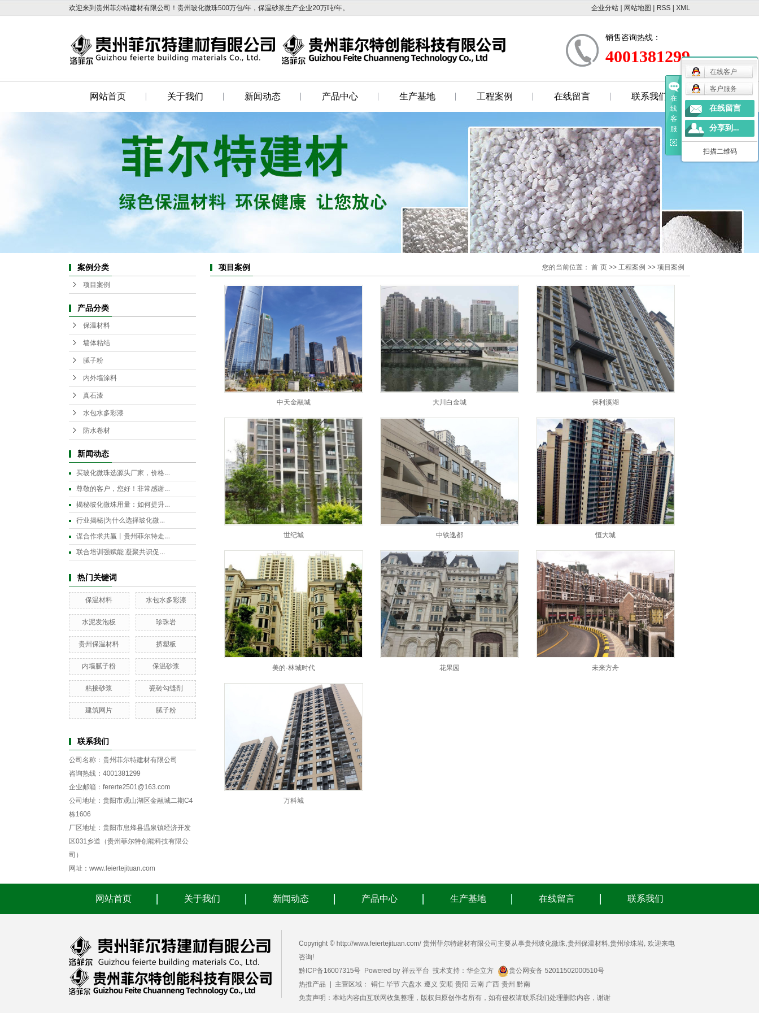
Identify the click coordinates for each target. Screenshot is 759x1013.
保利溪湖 (605, 402)
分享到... (724, 128)
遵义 (431, 984)
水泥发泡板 (99, 622)
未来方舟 (605, 668)
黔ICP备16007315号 (329, 971)
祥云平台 (415, 971)
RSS (664, 8)
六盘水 (412, 984)
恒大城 (605, 535)
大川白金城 (449, 402)
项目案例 (96, 285)
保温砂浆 (166, 666)
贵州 (508, 984)
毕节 (393, 984)
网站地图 (637, 8)
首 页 (599, 267)
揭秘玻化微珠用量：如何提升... (123, 504)
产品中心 (340, 96)
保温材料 (96, 325)
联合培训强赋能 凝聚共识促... (120, 552)
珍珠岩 (166, 622)
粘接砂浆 (98, 688)
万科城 (293, 801)
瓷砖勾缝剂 (166, 688)
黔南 (523, 984)
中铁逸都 (449, 535)
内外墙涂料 (100, 378)
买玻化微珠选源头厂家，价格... (123, 473)
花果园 (449, 668)
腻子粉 (93, 360)
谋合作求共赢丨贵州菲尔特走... (123, 536)
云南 (477, 984)
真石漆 (93, 395)
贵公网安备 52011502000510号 (551, 971)
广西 (492, 984)
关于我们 (185, 96)
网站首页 (108, 96)
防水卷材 (96, 430)
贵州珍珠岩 (627, 943)
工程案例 (495, 96)
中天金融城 (294, 402)
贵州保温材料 (98, 644)
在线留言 (572, 96)
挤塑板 (166, 644)
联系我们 (649, 96)
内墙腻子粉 (99, 666)
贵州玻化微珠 (545, 943)
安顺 (446, 984)
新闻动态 (263, 96)
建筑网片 (98, 710)
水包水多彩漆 (103, 413)
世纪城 (293, 535)
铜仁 (378, 984)
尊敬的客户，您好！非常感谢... (123, 489)
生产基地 (417, 96)
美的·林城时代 (293, 668)
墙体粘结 (96, 343)
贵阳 (462, 984)
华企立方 (480, 971)
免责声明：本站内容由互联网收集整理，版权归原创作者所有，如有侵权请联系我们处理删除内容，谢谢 (454, 998)
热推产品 (312, 984)
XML (683, 8)
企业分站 (604, 8)
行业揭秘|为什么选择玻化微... (120, 520)
